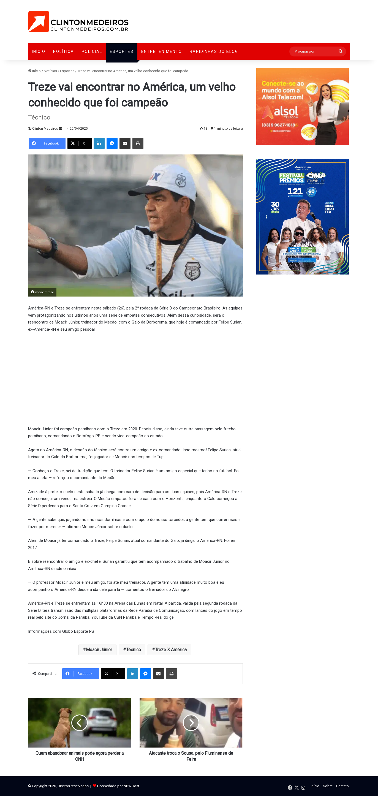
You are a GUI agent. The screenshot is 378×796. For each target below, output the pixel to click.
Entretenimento (161, 51)
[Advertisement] (135, 378)
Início (38, 51)
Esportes (122, 51)
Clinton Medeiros (45, 129)
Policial (92, 51)
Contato (342, 786)
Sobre (328, 786)
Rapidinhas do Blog (214, 51)
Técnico (133, 649)
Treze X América (171, 649)
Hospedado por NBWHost (118, 786)
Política (63, 51)
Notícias (50, 71)
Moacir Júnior (99, 649)
